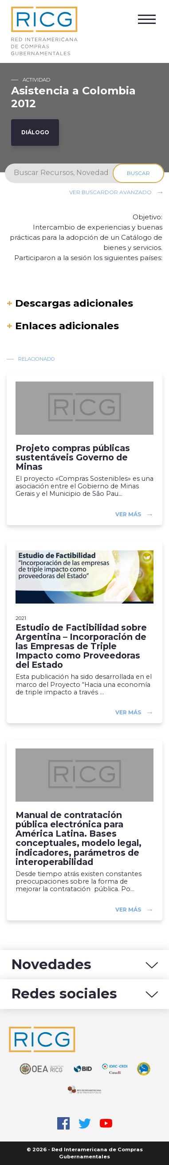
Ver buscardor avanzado (110, 191)
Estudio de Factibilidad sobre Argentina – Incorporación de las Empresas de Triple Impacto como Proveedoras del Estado (81, 646)
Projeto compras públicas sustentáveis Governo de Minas (73, 457)
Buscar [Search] (138, 173)
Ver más (128, 514)
